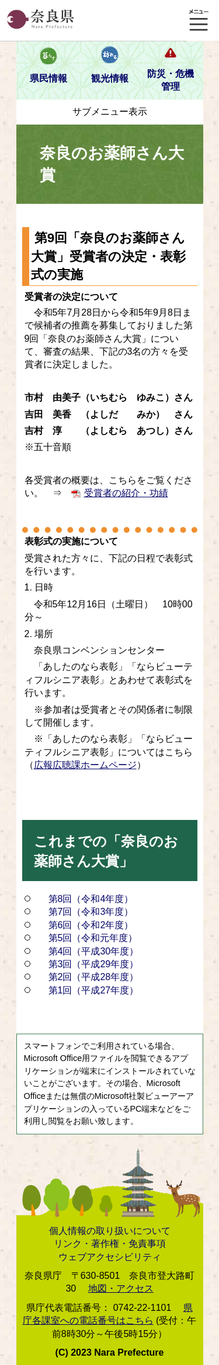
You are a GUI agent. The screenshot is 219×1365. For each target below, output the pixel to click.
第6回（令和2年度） (91, 925)
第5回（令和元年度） (93, 938)
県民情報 (48, 78)
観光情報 (109, 78)
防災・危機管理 (170, 80)
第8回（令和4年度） (91, 899)
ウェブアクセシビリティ (109, 1257)
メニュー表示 (198, 20)
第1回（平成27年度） (93, 990)
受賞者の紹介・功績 (126, 493)
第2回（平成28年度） (93, 977)
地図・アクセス (121, 1288)
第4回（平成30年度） (93, 951)
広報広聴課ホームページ (85, 765)
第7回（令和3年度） (91, 912)
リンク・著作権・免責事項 (110, 1244)
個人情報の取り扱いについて (110, 1231)
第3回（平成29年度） (93, 964)
